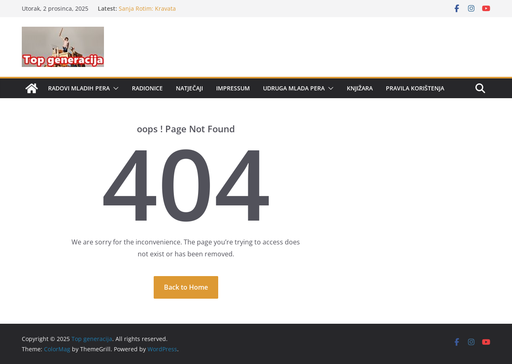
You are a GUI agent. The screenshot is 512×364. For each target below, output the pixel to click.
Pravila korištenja (415, 88)
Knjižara (360, 88)
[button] (114, 88)
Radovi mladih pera (79, 88)
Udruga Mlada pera (294, 88)
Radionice (147, 88)
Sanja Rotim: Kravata (147, 8)
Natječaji (189, 88)
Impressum (233, 88)
